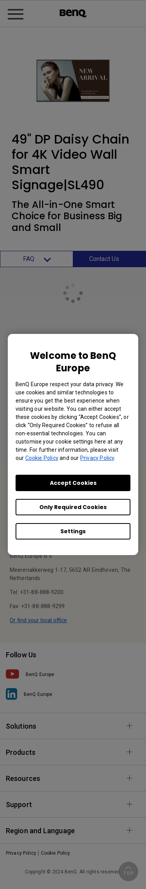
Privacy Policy (97, 458)
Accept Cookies (73, 483)
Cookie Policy (41, 458)
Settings (73, 531)
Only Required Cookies (73, 507)
